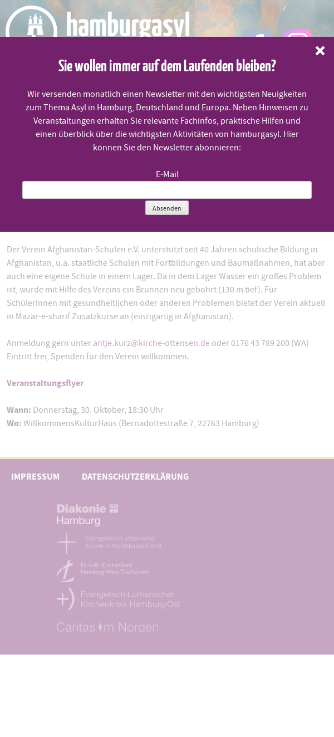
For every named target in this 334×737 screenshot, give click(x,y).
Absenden (167, 208)
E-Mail (167, 174)
